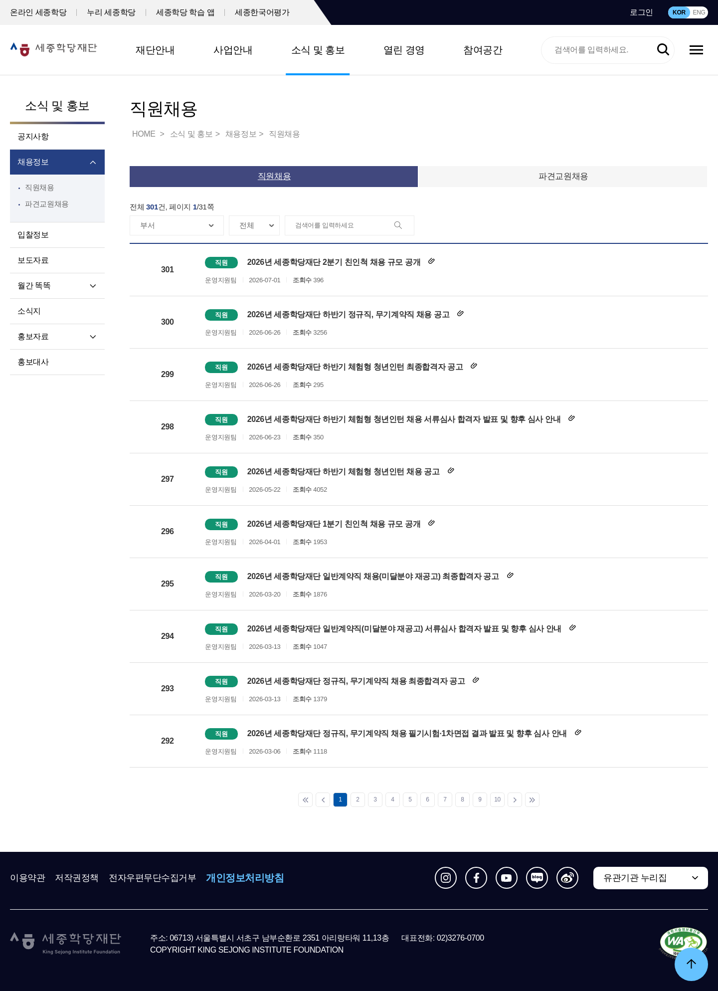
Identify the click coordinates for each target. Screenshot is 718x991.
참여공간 (482, 49)
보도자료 (32, 260)
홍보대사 (32, 362)
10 (497, 799)
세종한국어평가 (262, 12)
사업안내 (232, 49)
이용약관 (27, 877)
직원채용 (39, 187)
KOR (679, 12)
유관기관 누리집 (635, 878)
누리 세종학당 (111, 12)
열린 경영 (404, 49)
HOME (144, 134)
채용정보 (32, 162)
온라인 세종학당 (38, 12)
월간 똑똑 (33, 285)
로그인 (641, 12)
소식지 (29, 311)
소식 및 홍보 (318, 49)
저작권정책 (77, 877)
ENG (699, 12)
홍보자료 (32, 336)
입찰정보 (32, 234)
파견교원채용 (47, 203)
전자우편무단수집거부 (152, 877)
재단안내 (155, 49)
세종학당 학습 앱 (185, 12)
